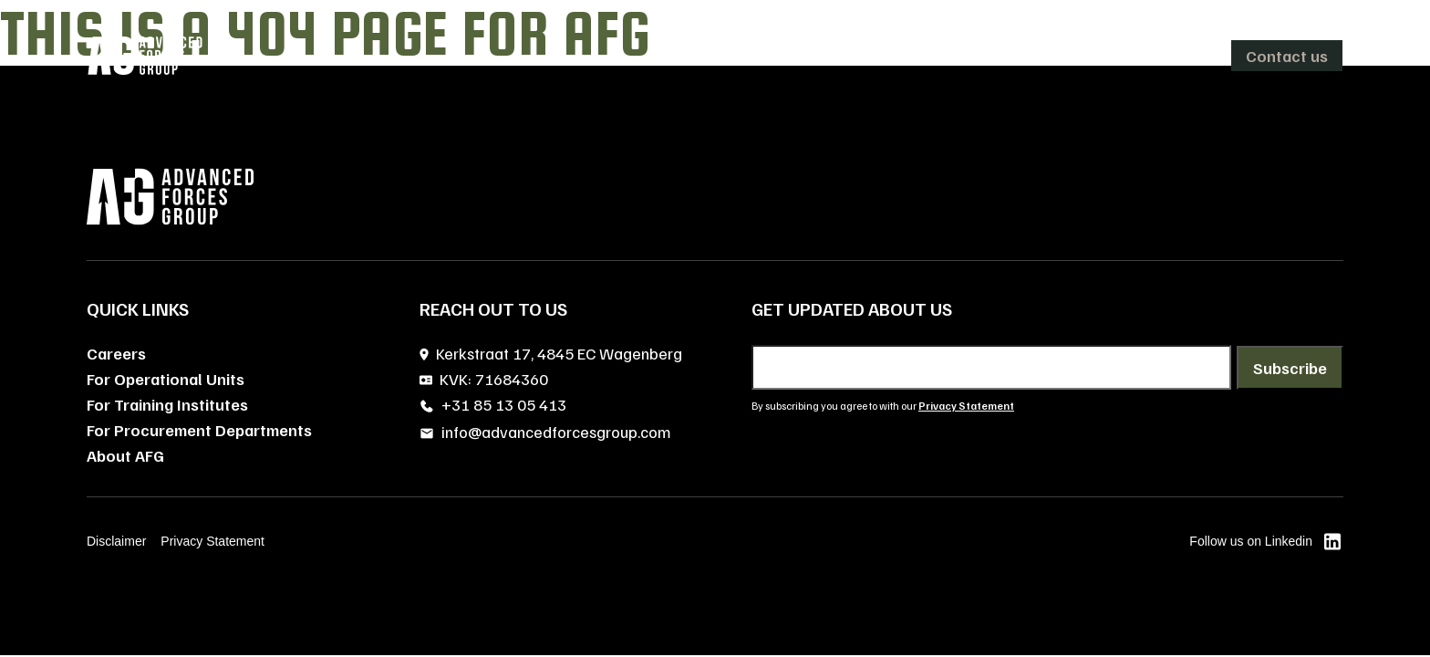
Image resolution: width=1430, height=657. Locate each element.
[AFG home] (145, 55)
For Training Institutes (167, 404)
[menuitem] (816, 55)
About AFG (125, 455)
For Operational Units (165, 378)
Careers (116, 353)
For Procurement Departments (199, 430)
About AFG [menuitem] (945, 55)
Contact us (1287, 56)
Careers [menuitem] (1042, 55)
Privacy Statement (212, 541)
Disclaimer (116, 541)
